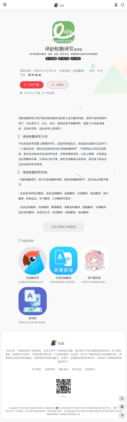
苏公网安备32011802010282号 (73, 408)
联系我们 (90, 369)
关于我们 (37, 369)
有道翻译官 (32, 277)
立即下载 (31, 84)
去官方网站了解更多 (63, 226)
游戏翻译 (78, 70)
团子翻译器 (94, 277)
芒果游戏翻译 (63, 277)
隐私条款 (63, 369)
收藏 (57, 84)
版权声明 (50, 369)
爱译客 (33, 318)
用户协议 (77, 369)
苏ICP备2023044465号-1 (36, 411)
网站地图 (52, 411)
